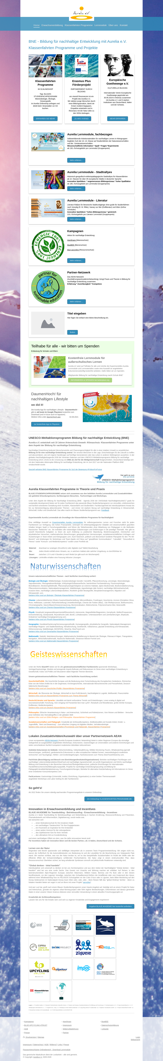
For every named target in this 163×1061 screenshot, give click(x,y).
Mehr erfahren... (76, 160)
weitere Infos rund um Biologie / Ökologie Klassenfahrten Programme (56, 595)
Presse (66, 1045)
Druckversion (30, 1037)
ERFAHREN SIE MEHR (45, 119)
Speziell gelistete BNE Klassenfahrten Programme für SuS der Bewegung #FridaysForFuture (65, 469)
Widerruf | (53, 1045)
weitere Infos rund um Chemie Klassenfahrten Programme (52, 607)
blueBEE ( (71, 245)
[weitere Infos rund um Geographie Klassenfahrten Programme (53, 631)
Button (72, 332)
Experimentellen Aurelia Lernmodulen (67, 522)
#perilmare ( (72, 240)
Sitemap (41, 1037)
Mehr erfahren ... (76, 302)
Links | (60, 1045)
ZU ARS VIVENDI (81, 119)
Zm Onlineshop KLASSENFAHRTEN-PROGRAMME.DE (109, 799)
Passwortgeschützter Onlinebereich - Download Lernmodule (46, 1050)
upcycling (86, 882)
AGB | (46, 1045)
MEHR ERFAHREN (117, 119)
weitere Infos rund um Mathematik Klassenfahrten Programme (53, 641)
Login (138, 1037)
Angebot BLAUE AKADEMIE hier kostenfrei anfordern (110, 906)
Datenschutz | (38, 1045)
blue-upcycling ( (73, 250)
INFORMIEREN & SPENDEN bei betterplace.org (90, 380)
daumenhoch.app (53, 417)
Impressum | (28, 1045)
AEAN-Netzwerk (51, 740)
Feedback (105, 510)
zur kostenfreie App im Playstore (46, 424)
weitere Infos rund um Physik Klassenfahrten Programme (51, 619)
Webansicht (135, 1040)
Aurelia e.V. (37, 1057)
